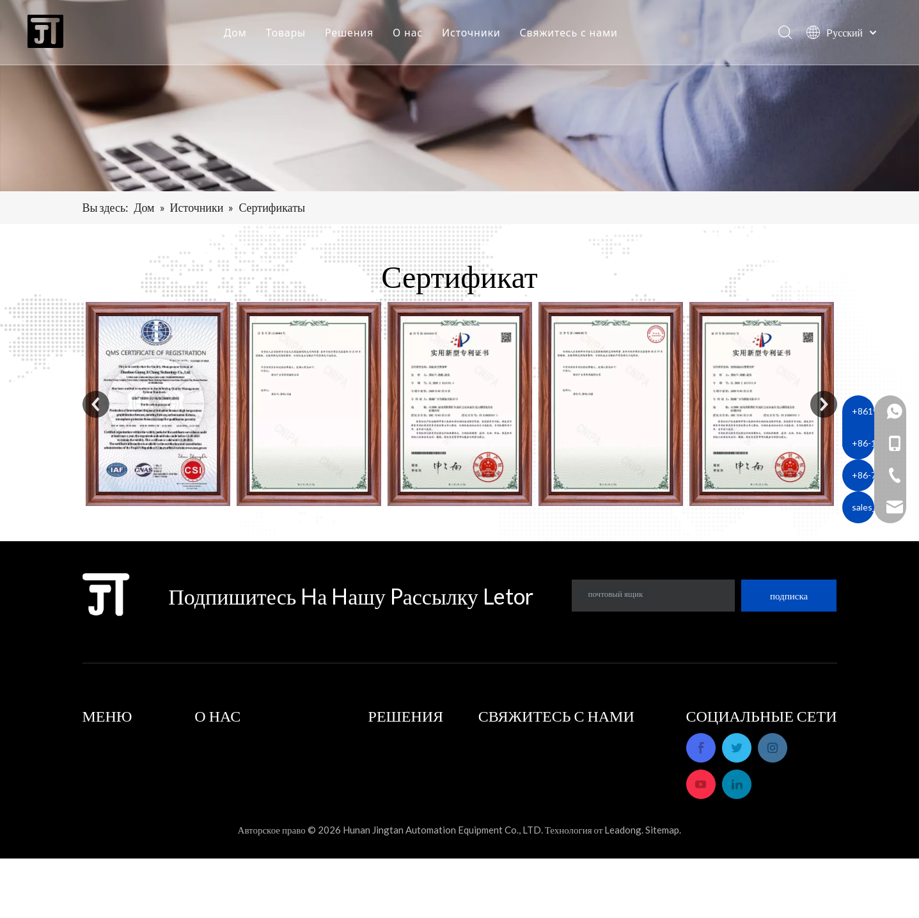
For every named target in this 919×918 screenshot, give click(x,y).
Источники (475, 35)
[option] (158, 404)
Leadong (622, 889)
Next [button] (823, 404)
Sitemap (662, 889)
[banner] (459, 95)
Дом (239, 35)
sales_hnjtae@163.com (572, 829)
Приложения (395, 739)
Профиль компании (236, 739)
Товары (290, 35)
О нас (412, 35)
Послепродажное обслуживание (263, 757)
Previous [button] (95, 404)
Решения (353, 35)
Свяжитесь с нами (573, 35)
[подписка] (789, 596)
